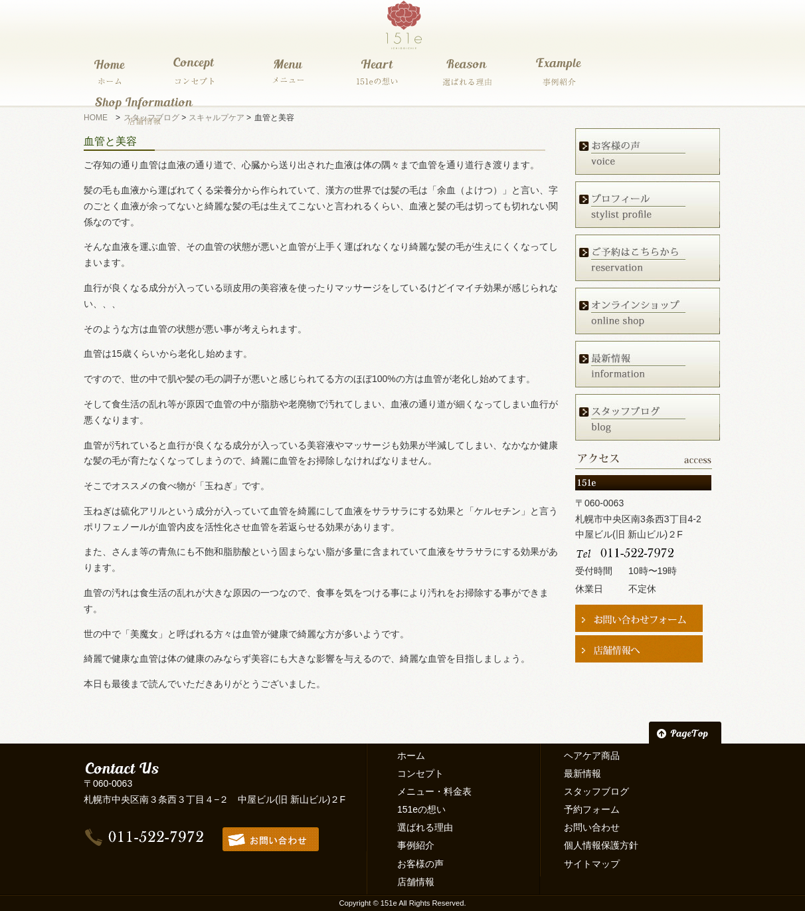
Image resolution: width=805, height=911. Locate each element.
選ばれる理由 (425, 827)
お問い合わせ (592, 827)
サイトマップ (592, 864)
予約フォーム (592, 809)
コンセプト (420, 773)
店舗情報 (415, 881)
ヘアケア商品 (592, 755)
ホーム (411, 755)
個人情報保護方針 (601, 845)
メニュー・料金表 (434, 791)
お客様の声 (420, 864)
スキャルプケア (216, 117)
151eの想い (421, 809)
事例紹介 (415, 845)
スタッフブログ (596, 791)
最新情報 (582, 773)
